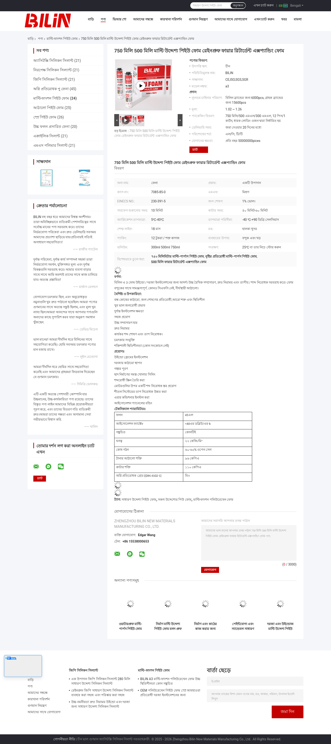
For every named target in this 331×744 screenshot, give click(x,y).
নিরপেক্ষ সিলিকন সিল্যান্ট (52, 70)
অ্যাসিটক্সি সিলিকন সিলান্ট (53, 60)
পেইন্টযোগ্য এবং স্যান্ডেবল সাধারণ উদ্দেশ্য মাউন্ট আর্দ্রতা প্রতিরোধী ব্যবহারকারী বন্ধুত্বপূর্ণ (243, 626)
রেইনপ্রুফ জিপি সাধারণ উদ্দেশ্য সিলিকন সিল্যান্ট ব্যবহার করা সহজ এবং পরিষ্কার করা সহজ (102, 693)
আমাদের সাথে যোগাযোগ (230, 19)
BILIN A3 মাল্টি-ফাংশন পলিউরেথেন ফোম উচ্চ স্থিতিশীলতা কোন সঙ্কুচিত (170, 681)
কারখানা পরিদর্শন (171, 19)
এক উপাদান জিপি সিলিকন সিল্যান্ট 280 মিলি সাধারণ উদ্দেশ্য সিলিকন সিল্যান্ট (100, 681)
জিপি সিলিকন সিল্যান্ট (50, 79)
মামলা (298, 19)
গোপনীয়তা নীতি (64, 739)
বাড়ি (91, 19)
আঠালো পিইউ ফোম (48, 108)
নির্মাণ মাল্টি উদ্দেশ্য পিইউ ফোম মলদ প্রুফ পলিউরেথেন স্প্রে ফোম (167, 626)
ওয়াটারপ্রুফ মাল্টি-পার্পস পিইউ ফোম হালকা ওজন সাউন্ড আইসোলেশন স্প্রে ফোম (130, 626)
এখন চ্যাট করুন (264, 5)
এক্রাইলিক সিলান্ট (46, 136)
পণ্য (103, 19)
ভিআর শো (119, 19)
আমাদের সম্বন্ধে (143, 19)
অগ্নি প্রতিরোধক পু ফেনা (51, 89)
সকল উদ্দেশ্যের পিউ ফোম (174, 499)
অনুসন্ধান (238, 5)
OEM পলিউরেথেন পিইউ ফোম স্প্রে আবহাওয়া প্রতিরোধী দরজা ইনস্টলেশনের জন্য (170, 693)
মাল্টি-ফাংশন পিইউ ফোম (62, 38)
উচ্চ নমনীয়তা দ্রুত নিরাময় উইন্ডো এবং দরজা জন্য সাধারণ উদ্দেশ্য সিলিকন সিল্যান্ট (100, 704)
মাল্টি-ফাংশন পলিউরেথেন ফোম (213, 499)
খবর (284, 19)
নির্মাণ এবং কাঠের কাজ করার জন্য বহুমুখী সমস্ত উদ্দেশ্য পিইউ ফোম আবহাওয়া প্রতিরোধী (205, 626)
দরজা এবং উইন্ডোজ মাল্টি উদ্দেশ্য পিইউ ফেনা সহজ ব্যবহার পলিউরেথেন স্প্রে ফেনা (280, 626)
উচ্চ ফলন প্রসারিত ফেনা (51, 126)
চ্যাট (194, 149)
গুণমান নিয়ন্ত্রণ (198, 19)
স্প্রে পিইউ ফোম (44, 117)
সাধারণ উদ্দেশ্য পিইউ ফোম (139, 499)
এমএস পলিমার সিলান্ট (50, 145)
